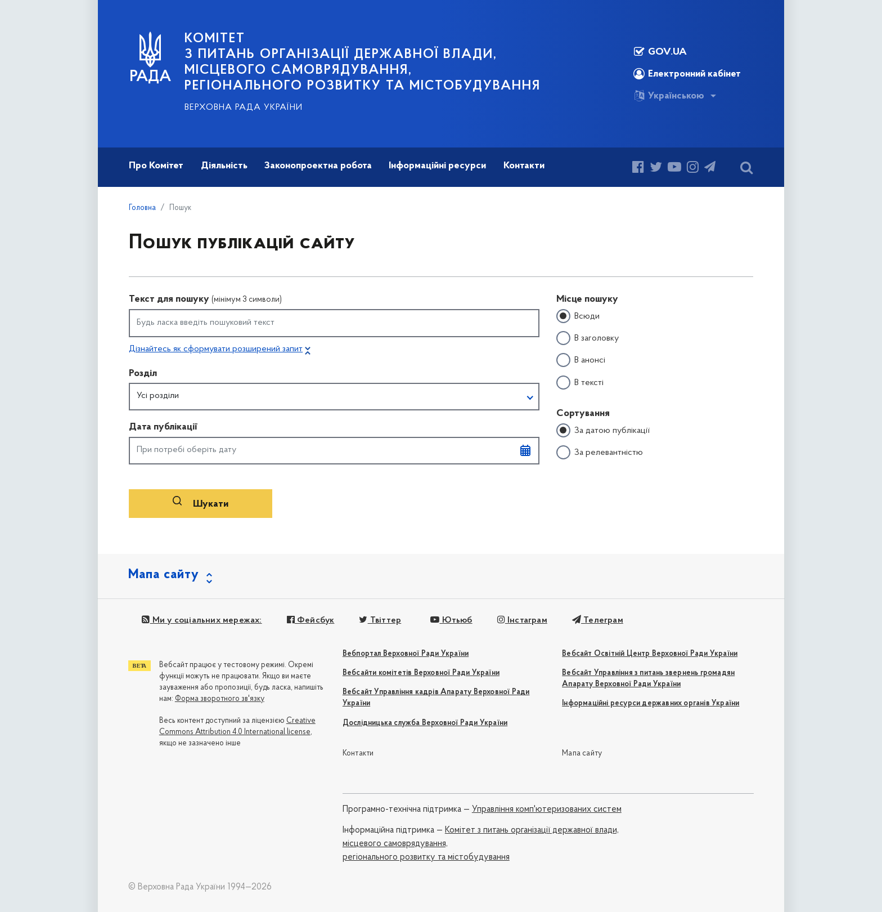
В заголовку (596, 338)
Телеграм (597, 620)
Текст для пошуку (205, 299)
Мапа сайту (582, 753)
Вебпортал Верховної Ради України (406, 654)
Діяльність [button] (224, 165)
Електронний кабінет (687, 73)
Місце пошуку (587, 299)
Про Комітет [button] (156, 165)
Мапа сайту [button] (163, 575)
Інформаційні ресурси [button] (437, 165)
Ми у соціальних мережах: (202, 620)
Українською (668, 95)
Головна (142, 208)
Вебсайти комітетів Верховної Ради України (421, 673)
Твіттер (380, 620)
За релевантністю (608, 452)
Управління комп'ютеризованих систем (547, 809)
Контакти (358, 753)
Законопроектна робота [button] (318, 165)
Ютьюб (451, 620)
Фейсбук (311, 620)
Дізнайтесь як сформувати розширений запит (216, 349)
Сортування (583, 413)
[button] (334, 397)
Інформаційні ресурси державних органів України (650, 703)
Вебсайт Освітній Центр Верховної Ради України (649, 654)
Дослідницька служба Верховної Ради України (425, 723)
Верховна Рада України (243, 107)
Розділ (143, 373)
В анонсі (589, 360)
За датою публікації (612, 430)
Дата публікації (163, 427)
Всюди (587, 316)
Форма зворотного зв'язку (219, 699)
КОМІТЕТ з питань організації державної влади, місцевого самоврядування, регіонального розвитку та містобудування (362, 62)
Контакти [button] (523, 165)
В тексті (589, 382)
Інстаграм (522, 620)
